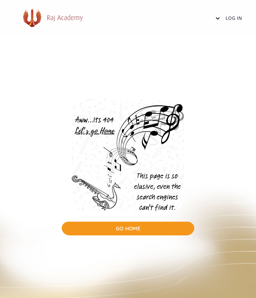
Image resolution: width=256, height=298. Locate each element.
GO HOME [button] (128, 228)
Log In (234, 18)
